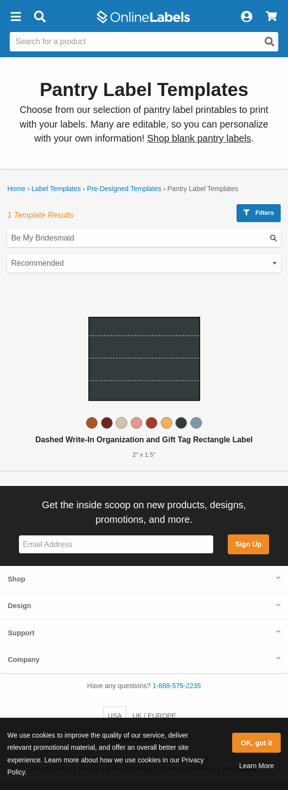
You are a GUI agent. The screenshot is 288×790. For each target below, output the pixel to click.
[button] (15, 17)
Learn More (256, 766)
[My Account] (246, 17)
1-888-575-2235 (176, 686)
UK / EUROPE (154, 716)
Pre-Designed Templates (124, 189)
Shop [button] (16, 579)
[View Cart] (271, 17)
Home (16, 189)
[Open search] (269, 41)
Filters (258, 212)
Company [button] (24, 659)
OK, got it (256, 743)
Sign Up (248, 544)
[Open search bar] (39, 17)
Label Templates (56, 189)
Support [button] (21, 633)
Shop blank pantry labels (199, 138)
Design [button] (19, 606)
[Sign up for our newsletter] (116, 544)
